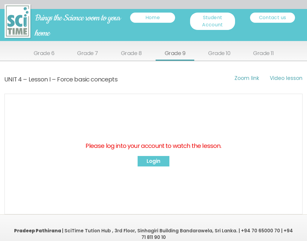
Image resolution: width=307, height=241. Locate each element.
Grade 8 (131, 53)
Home (152, 17)
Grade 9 (175, 53)
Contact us (272, 17)
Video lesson (286, 78)
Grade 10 (219, 53)
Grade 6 (44, 53)
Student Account (212, 21)
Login (153, 161)
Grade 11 (263, 53)
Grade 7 (87, 53)
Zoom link (246, 78)
